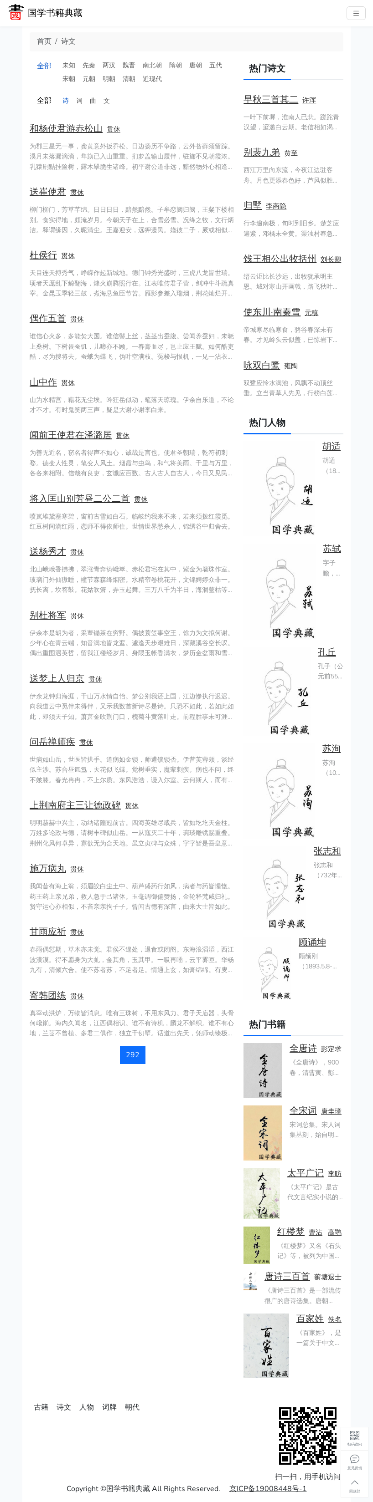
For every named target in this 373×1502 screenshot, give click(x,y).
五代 (215, 65)
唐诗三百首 (287, 1276)
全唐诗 (303, 1048)
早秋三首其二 (270, 99)
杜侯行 (43, 255)
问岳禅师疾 (52, 742)
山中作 (43, 382)
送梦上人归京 (57, 678)
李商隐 (276, 206)
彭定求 (331, 1049)
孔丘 (327, 652)
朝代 (132, 1407)
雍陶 (291, 366)
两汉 (109, 65)
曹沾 (315, 1232)
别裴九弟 (261, 152)
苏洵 (331, 749)
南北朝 (152, 65)
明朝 (109, 79)
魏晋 (129, 65)
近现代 (152, 79)
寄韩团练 (48, 995)
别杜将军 (48, 615)
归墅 (252, 205)
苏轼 (332, 549)
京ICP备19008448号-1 (268, 1489)
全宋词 (303, 1111)
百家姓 (310, 1319)
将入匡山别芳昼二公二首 (80, 499)
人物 (86, 1407)
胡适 (331, 446)
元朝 (89, 79)
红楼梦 (291, 1232)
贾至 (291, 153)
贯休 (113, 129)
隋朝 (175, 65)
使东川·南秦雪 (271, 312)
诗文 (68, 41)
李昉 (335, 1173)
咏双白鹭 (261, 365)
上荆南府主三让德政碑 (75, 805)
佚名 (335, 1319)
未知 (68, 65)
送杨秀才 (48, 551)
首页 (44, 41)
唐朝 (195, 65)
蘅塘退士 (328, 1277)
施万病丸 (48, 868)
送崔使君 (48, 192)
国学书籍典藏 (55, 13)
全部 (44, 66)
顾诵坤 (312, 942)
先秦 (89, 65)
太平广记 (305, 1173)
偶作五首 (48, 318)
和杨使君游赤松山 (66, 128)
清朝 (129, 79)
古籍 (41, 1407)
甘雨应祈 (48, 932)
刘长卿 (331, 259)
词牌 (109, 1407)
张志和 (327, 851)
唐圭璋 (331, 1111)
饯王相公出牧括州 (279, 259)
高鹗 (335, 1232)
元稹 (311, 312)
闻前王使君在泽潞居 (71, 435)
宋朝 (68, 79)
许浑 (309, 100)
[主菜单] (356, 13)
